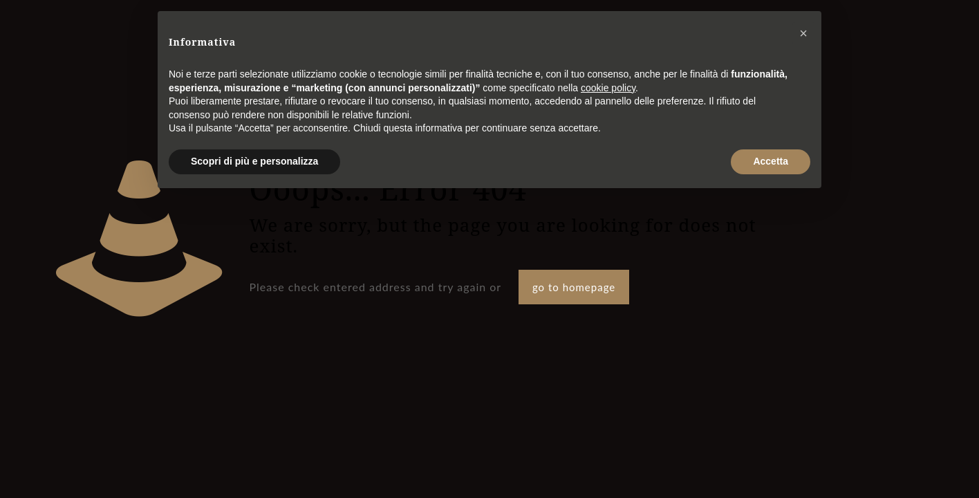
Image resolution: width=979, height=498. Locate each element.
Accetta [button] (770, 161)
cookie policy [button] (608, 87)
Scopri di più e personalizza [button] (254, 161)
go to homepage (573, 287)
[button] (803, 33)
